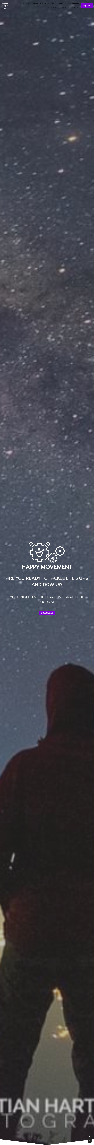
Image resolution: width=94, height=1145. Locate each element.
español (87, 5)
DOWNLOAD (47, 613)
